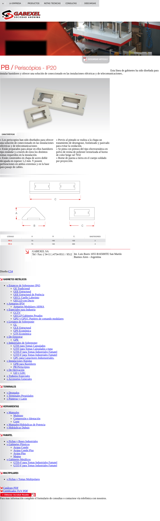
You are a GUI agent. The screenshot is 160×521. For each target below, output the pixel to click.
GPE (15, 339)
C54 (10, 271)
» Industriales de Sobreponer (22, 342)
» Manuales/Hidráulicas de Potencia (26, 424)
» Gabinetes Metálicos (19, 459)
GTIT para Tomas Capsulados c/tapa (33, 348)
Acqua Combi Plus (23, 450)
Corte (16, 421)
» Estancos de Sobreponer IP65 (23, 285)
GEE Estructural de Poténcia (28, 294)
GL (15, 324)
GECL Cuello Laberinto (26, 297)
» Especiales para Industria (21, 309)
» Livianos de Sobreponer (20, 321)
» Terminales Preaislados (20, 395)
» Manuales (13, 412)
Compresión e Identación (26, 418)
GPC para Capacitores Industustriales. (33, 357)
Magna (17, 456)
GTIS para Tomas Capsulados (29, 345)
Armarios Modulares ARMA (28, 306)
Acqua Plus (19, 453)
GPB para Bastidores (24, 363)
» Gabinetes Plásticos (18, 444)
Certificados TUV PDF (15, 490)
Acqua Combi (20, 447)
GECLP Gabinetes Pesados (28, 315)
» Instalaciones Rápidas (19, 360)
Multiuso (18, 415)
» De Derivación (15, 370)
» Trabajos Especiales (18, 376)
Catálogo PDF (10, 487)
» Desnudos (13, 392)
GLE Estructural (22, 327)
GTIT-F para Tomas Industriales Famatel (35, 354)
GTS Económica (22, 333)
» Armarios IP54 (15, 303)
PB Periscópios (21, 366)
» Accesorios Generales (19, 379)
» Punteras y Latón (17, 398)
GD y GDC (19, 373)
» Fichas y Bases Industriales (22, 441)
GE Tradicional (21, 288)
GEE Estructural (22, 291)
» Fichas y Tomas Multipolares (23, 479)
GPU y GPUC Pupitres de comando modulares (38, 318)
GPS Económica (22, 330)
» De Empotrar (15, 336)
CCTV (17, 312)
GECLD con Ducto (23, 300)
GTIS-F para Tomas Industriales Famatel (35, 351)
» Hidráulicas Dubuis (18, 427)
